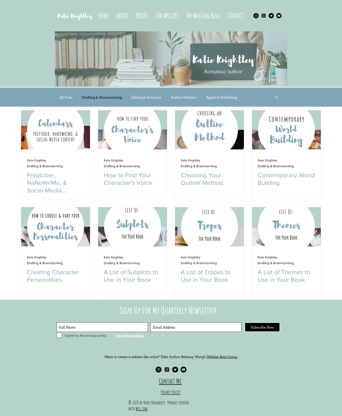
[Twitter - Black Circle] (271, 15)
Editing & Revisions (146, 97)
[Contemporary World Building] (286, 129)
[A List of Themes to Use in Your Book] (286, 226)
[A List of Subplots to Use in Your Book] (132, 226)
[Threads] (263, 15)
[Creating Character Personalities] (55, 226)
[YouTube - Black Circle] (278, 15)
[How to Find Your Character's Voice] (132, 129)
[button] (142, 16)
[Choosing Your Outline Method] (209, 129)
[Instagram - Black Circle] (256, 15)
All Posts (65, 97)
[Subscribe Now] (262, 327)
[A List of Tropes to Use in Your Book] (209, 226)
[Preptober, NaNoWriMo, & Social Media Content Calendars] (55, 129)
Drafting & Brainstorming (102, 97)
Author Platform (184, 97)
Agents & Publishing (221, 97)
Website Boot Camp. (222, 356)
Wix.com (141, 408)
